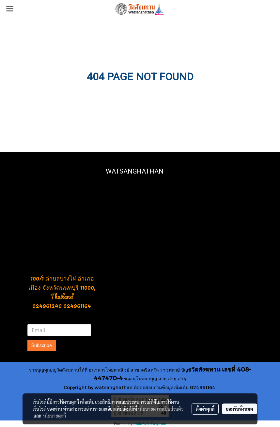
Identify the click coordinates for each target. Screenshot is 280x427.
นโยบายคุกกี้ (54, 416)
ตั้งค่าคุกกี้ (205, 409)
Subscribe (41, 345)
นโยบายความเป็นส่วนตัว (160, 409)
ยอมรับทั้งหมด (239, 409)
